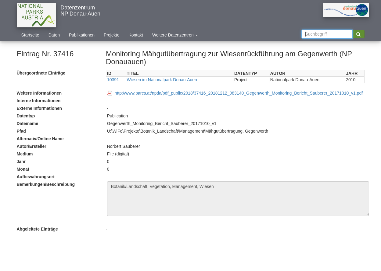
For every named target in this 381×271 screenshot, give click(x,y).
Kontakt (135, 35)
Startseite (30, 35)
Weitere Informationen (39, 93)
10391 (113, 79)
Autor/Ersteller (31, 146)
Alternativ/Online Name (40, 138)
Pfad (21, 131)
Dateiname (27, 123)
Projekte (111, 35)
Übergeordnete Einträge (41, 73)
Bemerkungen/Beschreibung (46, 184)
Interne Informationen (39, 100)
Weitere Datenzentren (175, 35)
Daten (54, 35)
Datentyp (26, 115)
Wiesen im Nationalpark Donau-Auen (162, 79)
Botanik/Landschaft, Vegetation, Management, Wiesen (238, 198)
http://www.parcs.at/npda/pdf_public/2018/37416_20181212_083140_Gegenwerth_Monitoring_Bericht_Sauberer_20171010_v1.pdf (239, 93)
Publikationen (82, 35)
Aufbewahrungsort (36, 176)
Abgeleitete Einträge (37, 229)
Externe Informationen (39, 108)
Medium (25, 153)
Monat (23, 169)
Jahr (21, 161)
